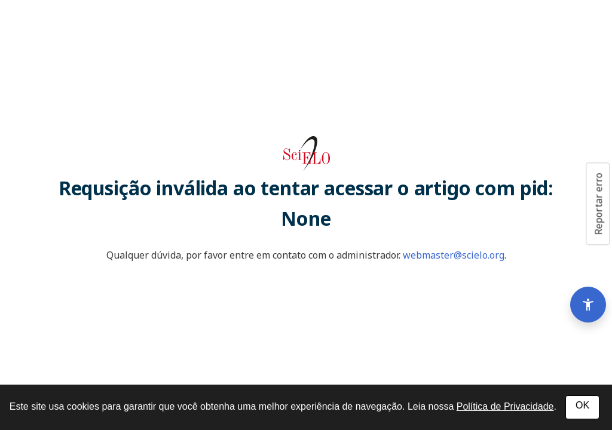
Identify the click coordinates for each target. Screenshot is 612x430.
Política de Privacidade (505, 406)
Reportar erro (598, 204)
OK (582, 405)
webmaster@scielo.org (453, 255)
